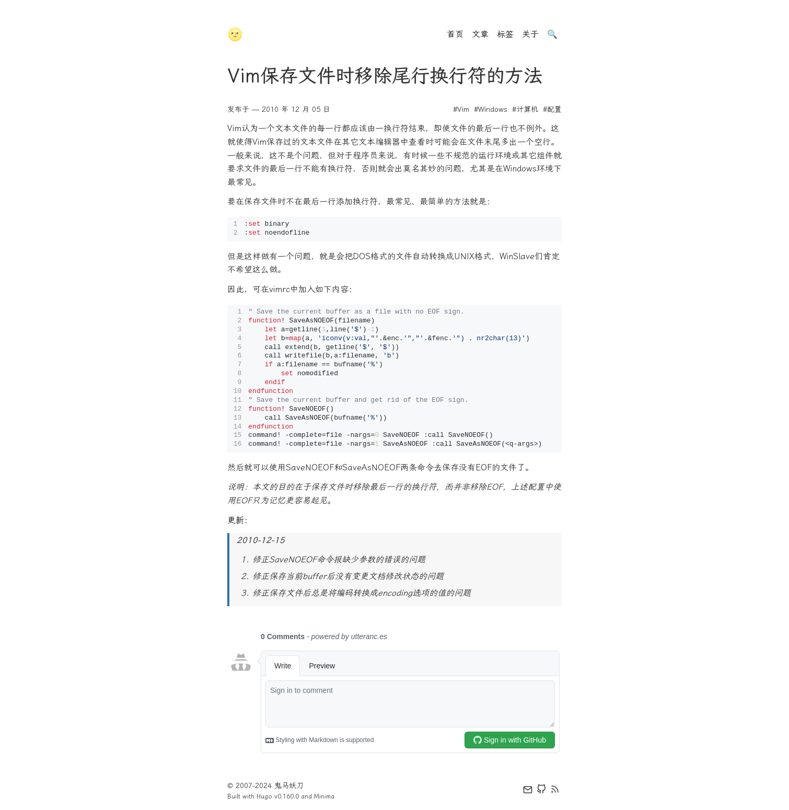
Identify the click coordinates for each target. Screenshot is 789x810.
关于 (530, 34)
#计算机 (525, 109)
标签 (505, 34)
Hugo (264, 796)
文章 (480, 34)
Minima (324, 796)
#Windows (490, 109)
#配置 (552, 109)
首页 (455, 34)
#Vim (461, 109)
